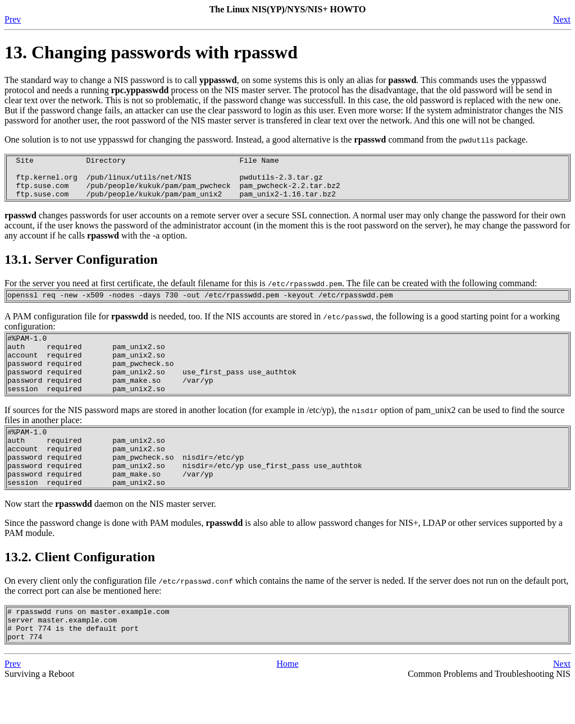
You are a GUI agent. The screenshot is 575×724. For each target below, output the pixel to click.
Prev (12, 19)
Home (287, 704)
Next (562, 19)
